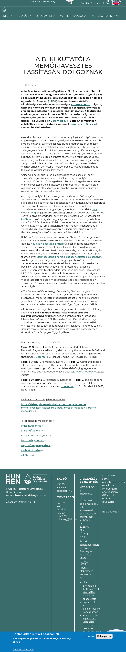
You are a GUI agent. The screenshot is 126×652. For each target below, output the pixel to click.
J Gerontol (41, 356)
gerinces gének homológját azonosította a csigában (69, 256)
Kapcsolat (80, 15)
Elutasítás (88, 636)
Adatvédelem (108, 492)
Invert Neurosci (85, 371)
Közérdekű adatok (108, 477)
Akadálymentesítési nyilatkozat (108, 484)
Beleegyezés (104, 636)
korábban (28, 219)
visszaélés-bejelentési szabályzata (89, 595)
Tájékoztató (89, 602)
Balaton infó (45, 15)
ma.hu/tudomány (32, 450)
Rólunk (7, 15)
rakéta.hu (27, 455)
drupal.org (108, 503)
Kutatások (24, 15)
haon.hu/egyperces (33, 440)
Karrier (65, 15)
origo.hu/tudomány (33, 430)
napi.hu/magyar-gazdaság (37, 445)
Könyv (114, 15)
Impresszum (108, 488)
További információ (23, 649)
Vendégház (100, 15)
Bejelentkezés (108, 511)
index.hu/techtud (32, 425)
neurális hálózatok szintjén (48, 243)
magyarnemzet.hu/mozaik (37, 435)
